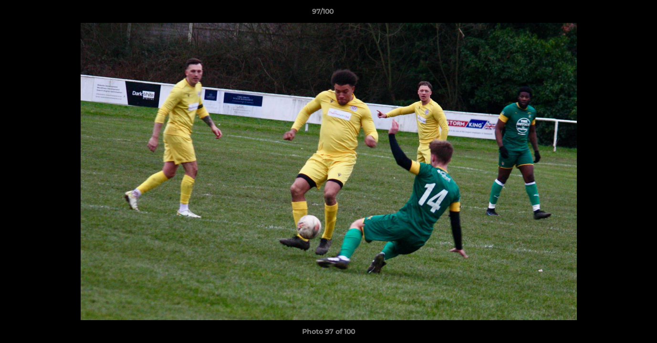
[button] (617, 14)
